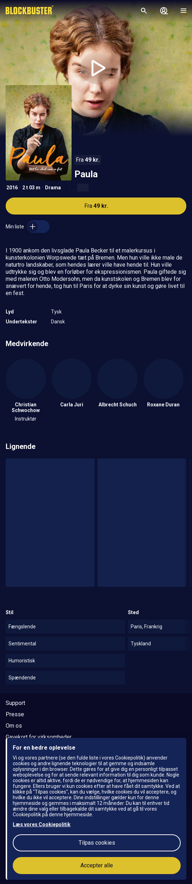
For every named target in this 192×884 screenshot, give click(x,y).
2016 (12, 187)
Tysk (56, 312)
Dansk (58, 321)
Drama (53, 187)
